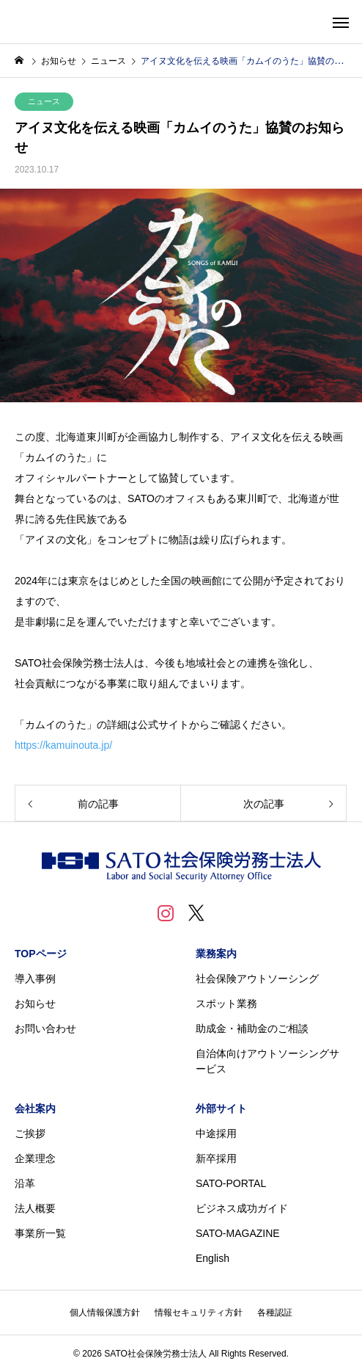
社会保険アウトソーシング (257, 978)
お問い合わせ (45, 1028)
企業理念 (35, 1158)
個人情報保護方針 (105, 1312)
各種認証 (274, 1312)
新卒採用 (216, 1158)
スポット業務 (226, 1003)
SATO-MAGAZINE (238, 1233)
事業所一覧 (40, 1233)
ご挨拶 (30, 1133)
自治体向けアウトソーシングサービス (267, 1061)
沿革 (25, 1183)
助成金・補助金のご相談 (252, 1028)
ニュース (44, 101)
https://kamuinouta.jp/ (63, 745)
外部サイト (221, 1108)
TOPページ (41, 953)
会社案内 (35, 1108)
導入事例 (35, 978)
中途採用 (216, 1133)
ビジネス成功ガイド (242, 1208)
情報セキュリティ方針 (199, 1312)
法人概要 (35, 1208)
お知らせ (35, 1003)
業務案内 (216, 953)
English (212, 1258)
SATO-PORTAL (231, 1183)
